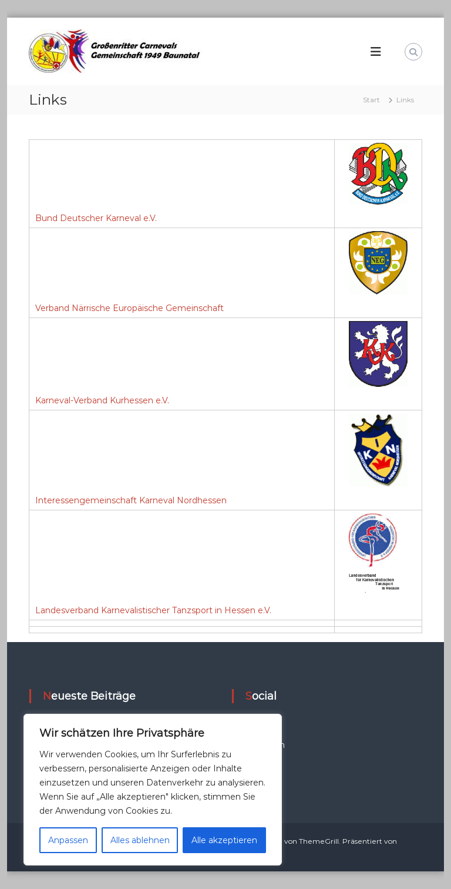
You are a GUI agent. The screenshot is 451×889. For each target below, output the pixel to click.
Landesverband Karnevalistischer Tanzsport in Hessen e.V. (153, 610)
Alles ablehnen (140, 840)
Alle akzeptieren (224, 840)
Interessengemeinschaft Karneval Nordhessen (131, 500)
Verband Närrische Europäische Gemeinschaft (129, 308)
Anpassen (68, 840)
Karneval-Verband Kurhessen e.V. (102, 400)
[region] (152, 789)
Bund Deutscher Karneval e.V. (96, 218)
